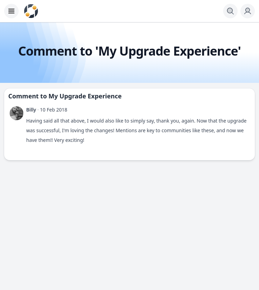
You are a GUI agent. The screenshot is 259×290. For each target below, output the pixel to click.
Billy (31, 109)
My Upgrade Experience (85, 96)
